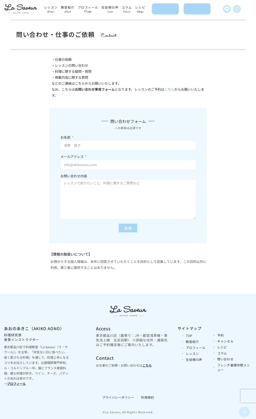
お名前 (65, 137)
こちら (169, 89)
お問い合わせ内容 (73, 176)
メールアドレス (72, 156)
